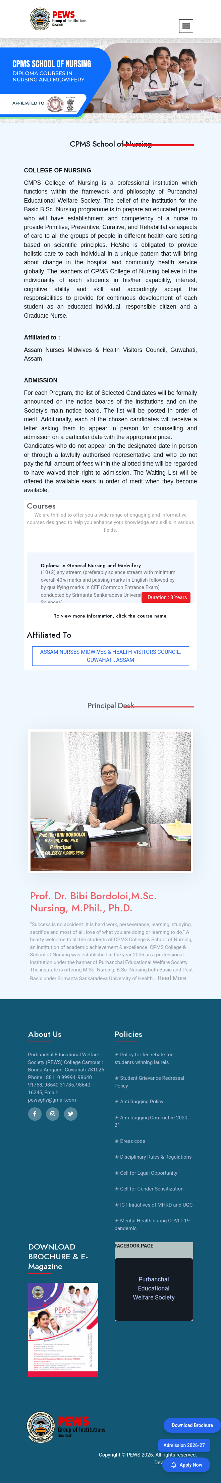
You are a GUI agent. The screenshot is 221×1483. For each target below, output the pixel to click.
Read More (175, 978)
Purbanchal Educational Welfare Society (153, 1288)
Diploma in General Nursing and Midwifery (91, 566)
